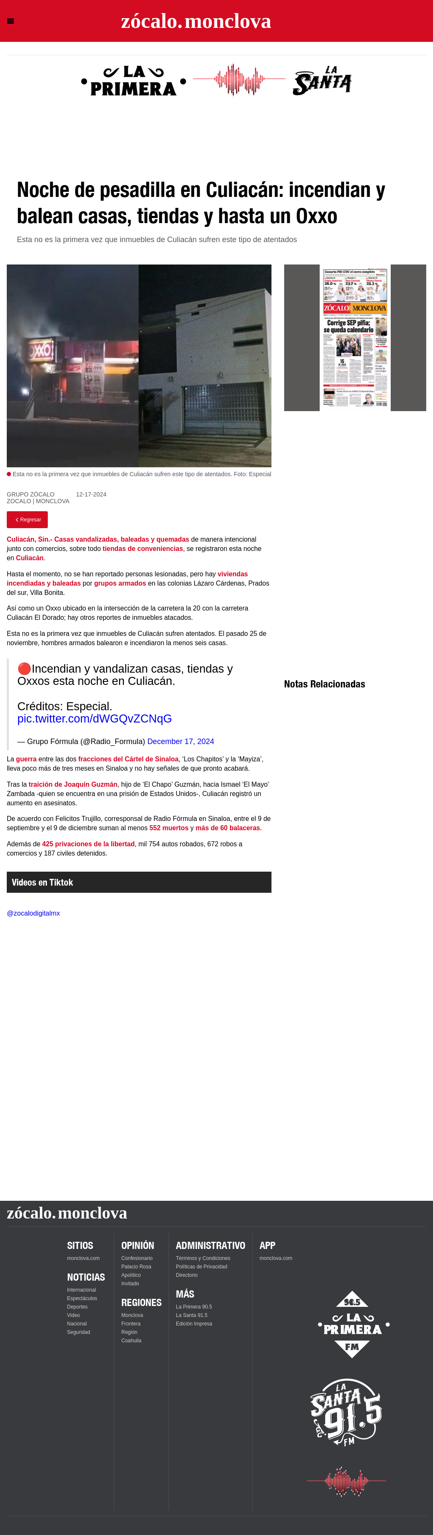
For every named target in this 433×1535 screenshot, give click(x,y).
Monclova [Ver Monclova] (132, 1315)
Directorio (186, 1275)
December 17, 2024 (180, 741)
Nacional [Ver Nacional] (77, 1324)
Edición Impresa (194, 1324)
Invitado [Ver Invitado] (130, 1284)
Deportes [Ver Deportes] (77, 1307)
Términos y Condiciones (203, 1258)
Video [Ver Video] (73, 1315)
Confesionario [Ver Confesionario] (137, 1258)
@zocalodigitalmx (33, 913)
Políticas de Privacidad (201, 1267)
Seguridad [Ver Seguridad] (78, 1332)
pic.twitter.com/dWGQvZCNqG (94, 718)
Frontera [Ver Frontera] (130, 1324)
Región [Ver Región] (129, 1332)
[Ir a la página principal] (196, 20)
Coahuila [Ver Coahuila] (131, 1341)
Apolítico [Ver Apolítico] (131, 1275)
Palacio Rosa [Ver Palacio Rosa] (136, 1267)
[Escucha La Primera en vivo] (346, 1324)
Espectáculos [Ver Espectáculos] (82, 1298)
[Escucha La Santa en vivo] (346, 1412)
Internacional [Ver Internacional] (81, 1290)
